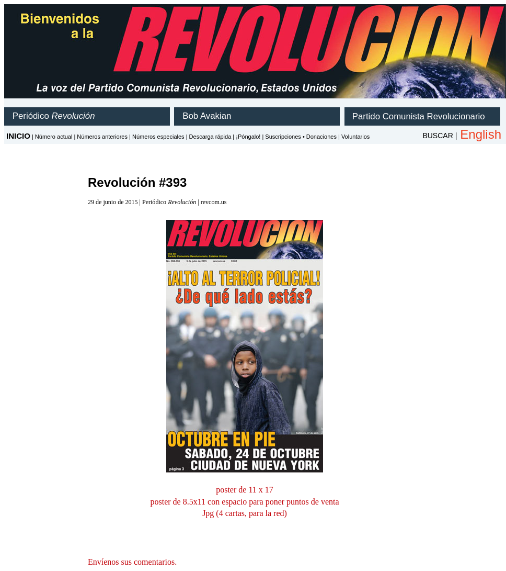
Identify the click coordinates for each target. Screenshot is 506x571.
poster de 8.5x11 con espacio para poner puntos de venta (244, 501)
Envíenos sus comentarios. (132, 561)
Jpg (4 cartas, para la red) (244, 513)
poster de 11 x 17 (244, 489)
